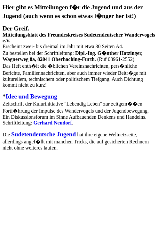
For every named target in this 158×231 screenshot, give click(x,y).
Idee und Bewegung (31, 96)
